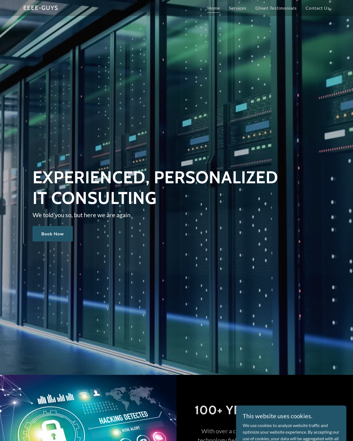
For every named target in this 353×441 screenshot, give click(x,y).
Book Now (52, 233)
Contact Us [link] (318, 7)
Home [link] (213, 7)
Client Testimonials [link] (276, 7)
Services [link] (238, 7)
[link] (40, 8)
